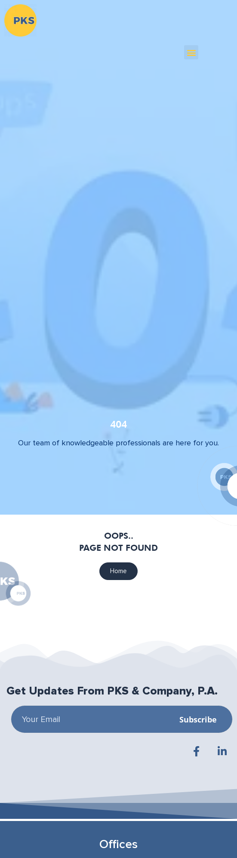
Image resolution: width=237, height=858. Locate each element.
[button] (191, 52)
